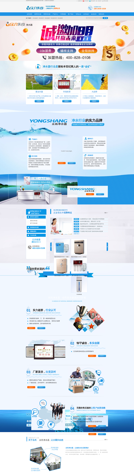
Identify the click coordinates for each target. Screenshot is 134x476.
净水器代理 (41, 18)
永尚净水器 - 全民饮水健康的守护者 (67, 297)
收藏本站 (80, 1)
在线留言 (99, 1)
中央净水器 (33, 235)
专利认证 (78, 14)
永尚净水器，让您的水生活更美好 (77, 448)
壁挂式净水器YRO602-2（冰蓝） (61, 256)
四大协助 (34, 156)
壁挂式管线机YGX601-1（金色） (61, 275)
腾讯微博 (93, 1)
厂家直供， (44, 371)
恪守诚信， (88, 343)
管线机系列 (33, 231)
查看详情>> (77, 233)
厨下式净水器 (33, 223)
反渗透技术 (62, 213)
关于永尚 (32, 440)
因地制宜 (90, 155)
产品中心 (55, 14)
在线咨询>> (90, 194)
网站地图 (106, 1)
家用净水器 (37, 14)
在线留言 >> (100, 194)
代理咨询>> (39, 101)
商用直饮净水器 (34, 227)
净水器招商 (60, 18)
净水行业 (87, 120)
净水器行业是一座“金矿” (67, 66)
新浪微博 (86, 1)
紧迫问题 (39, 92)
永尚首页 (29, 14)
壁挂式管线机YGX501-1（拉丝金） (79, 256)
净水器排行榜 (54, 18)
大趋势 (94, 92)
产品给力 (34, 139)
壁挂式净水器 (33, 220)
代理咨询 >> (41, 328)
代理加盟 (63, 14)
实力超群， (44, 310)
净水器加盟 (47, 18)
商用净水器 (46, 14)
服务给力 (90, 138)
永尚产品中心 (35, 213)
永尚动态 (86, 14)
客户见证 (70, 14)
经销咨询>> (71, 163)
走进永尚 (93, 14)
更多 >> (106, 212)
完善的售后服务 (91, 408)
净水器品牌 (35, 18)
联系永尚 (101, 14)
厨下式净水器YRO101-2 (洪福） (79, 275)
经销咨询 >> (31, 328)
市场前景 (67, 92)
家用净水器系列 (34, 217)
